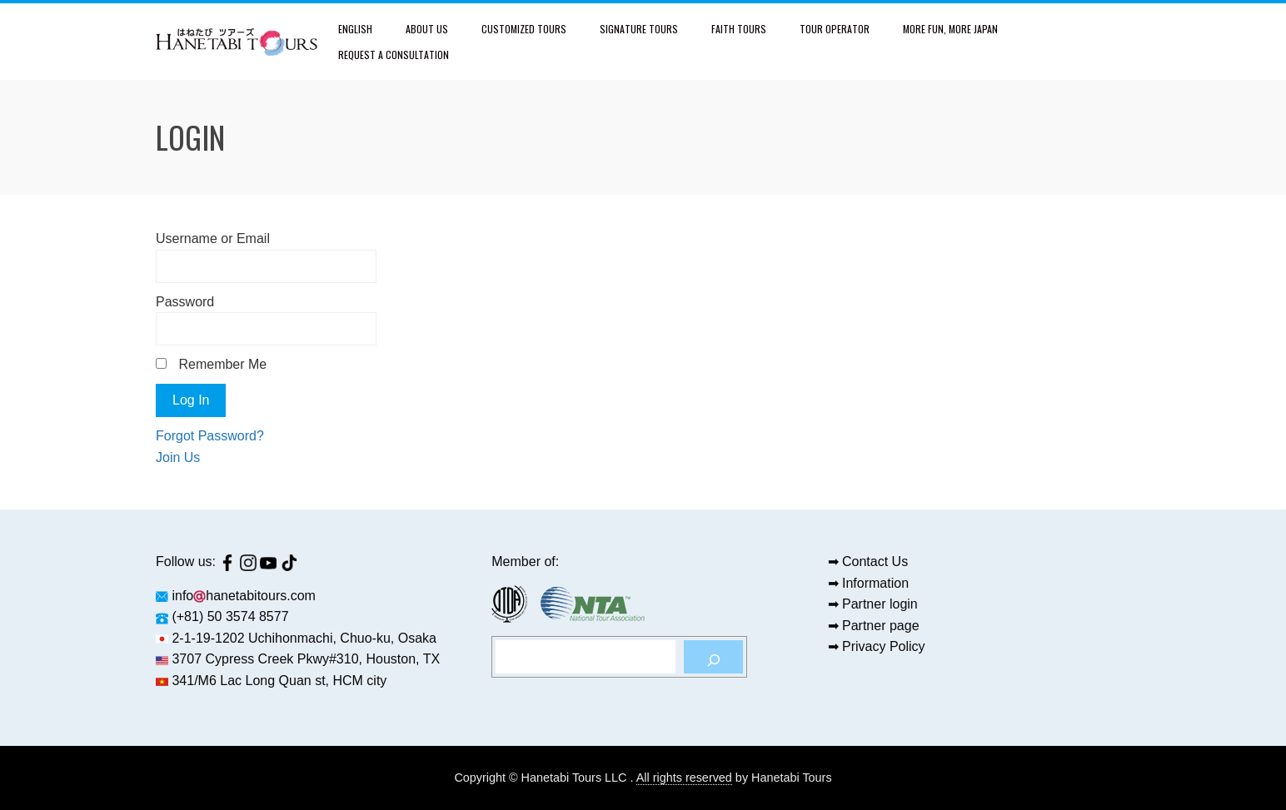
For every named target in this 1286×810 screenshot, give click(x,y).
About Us (427, 29)
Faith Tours (738, 29)
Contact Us (875, 561)
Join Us (178, 457)
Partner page (881, 626)
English (355, 29)
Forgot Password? (210, 436)
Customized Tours (523, 29)
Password (185, 302)
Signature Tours (639, 29)
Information (875, 583)
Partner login (880, 604)
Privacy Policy (883, 646)
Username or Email (213, 238)
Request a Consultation (393, 54)
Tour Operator (835, 29)
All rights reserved (684, 777)
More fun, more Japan (950, 29)
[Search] (713, 656)
